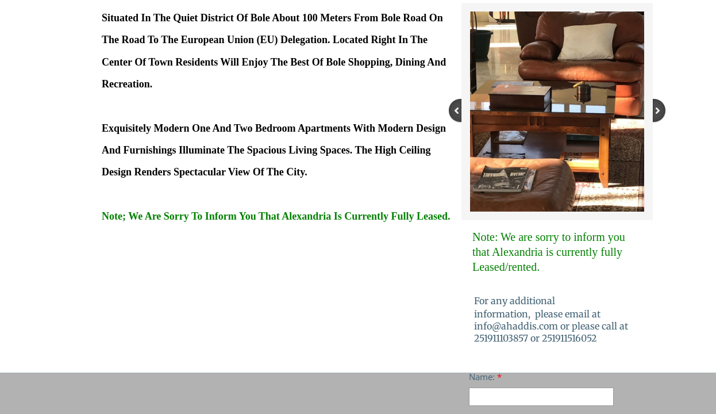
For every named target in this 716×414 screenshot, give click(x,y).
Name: (485, 376)
